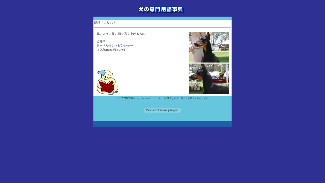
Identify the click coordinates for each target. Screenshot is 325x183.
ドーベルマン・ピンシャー (114, 45)
